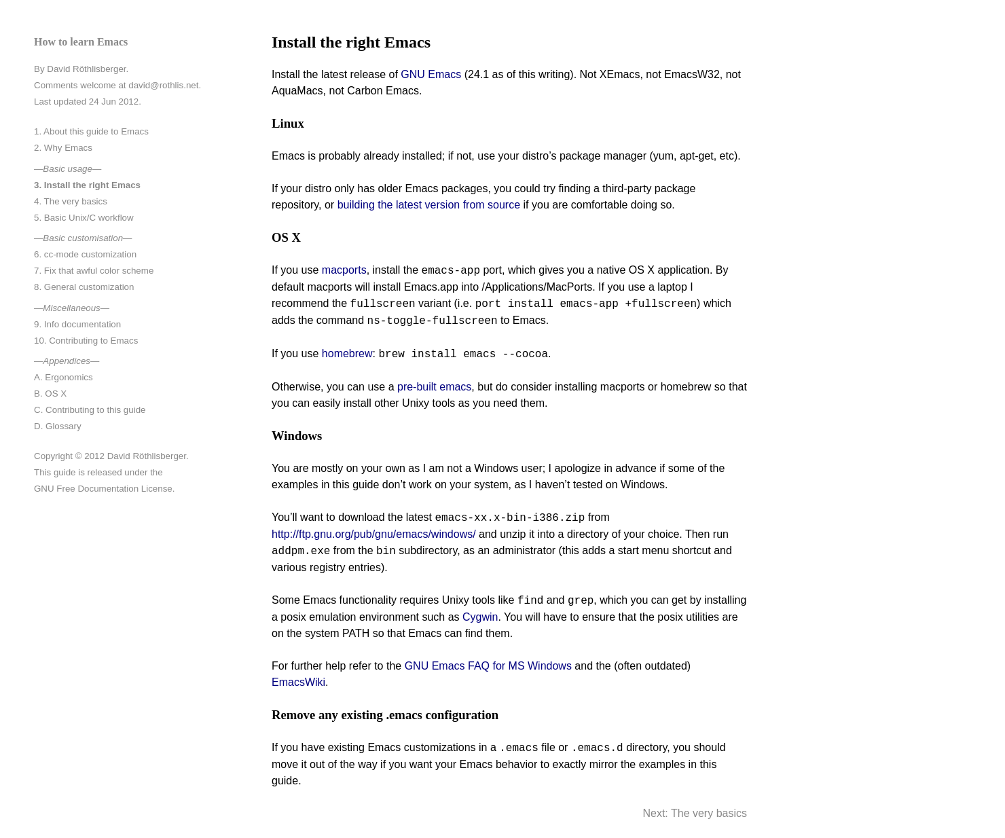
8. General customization (84, 287)
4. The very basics (70, 201)
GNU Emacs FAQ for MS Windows (488, 666)
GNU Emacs (431, 74)
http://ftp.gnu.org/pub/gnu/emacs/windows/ (374, 534)
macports (344, 270)
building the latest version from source (428, 205)
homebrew (347, 354)
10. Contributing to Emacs (86, 340)
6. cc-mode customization (85, 254)
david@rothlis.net (163, 85)
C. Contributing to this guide (89, 410)
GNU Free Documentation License (103, 489)
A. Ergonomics (63, 377)
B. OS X (50, 393)
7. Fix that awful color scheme (93, 271)
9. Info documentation (77, 324)
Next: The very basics (694, 813)
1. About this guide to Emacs (91, 131)
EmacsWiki (298, 682)
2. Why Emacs (63, 148)
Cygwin (480, 617)
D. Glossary (57, 426)
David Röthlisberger (86, 69)
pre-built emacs (434, 387)
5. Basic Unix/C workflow (84, 218)
